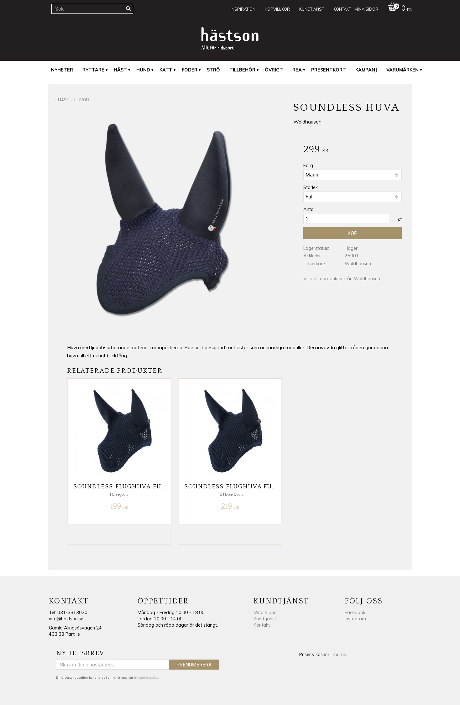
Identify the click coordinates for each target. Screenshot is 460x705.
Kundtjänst (265, 619)
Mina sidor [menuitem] (366, 9)
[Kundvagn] (398, 9)
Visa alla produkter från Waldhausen (341, 278)
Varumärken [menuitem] (402, 70)
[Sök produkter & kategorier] (92, 9)
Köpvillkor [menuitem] (277, 9)
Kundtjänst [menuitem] (311, 9)
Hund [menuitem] (143, 70)
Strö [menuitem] (213, 70)
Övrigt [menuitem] (274, 70)
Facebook (355, 612)
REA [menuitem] (297, 70)
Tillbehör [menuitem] (242, 70)
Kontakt (262, 625)
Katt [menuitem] (165, 70)
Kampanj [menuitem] (366, 70)
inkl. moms (335, 654)
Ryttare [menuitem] (93, 70)
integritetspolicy (146, 678)
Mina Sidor (265, 612)
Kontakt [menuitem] (342, 9)
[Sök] (128, 8)
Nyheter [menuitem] (62, 70)
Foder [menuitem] (189, 70)
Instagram (355, 619)
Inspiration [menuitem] (243, 9)
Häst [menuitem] (120, 70)
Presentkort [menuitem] (328, 70)
